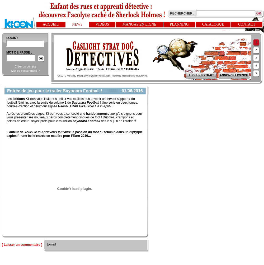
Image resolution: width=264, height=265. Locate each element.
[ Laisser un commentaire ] (22, 245)
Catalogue (213, 24)
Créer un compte (25, 66)
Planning (179, 24)
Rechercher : (182, 13)
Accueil (51, 24)
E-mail (51, 244)
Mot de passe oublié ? (25, 70)
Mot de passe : (19, 52)
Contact (246, 24)
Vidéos (102, 24)
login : (12, 38)
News (77, 24)
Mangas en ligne (139, 24)
